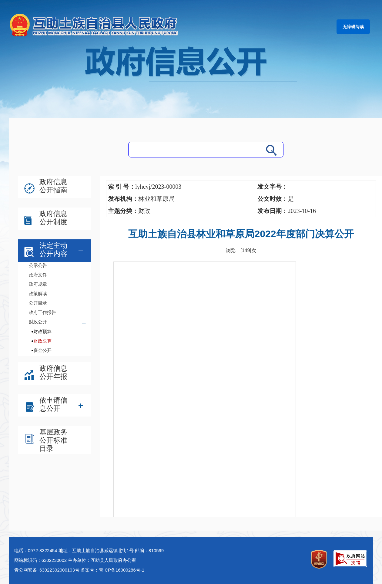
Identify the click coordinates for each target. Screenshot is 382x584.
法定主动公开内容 (53, 249)
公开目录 (38, 303)
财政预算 (42, 331)
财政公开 (38, 321)
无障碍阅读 (353, 26)
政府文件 (38, 274)
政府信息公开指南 (53, 186)
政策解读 (38, 293)
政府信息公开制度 (53, 218)
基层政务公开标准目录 (53, 440)
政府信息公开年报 (53, 372)
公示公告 (38, 265)
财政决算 (42, 340)
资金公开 (42, 350)
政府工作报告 (42, 312)
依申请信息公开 (53, 404)
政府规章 (38, 284)
